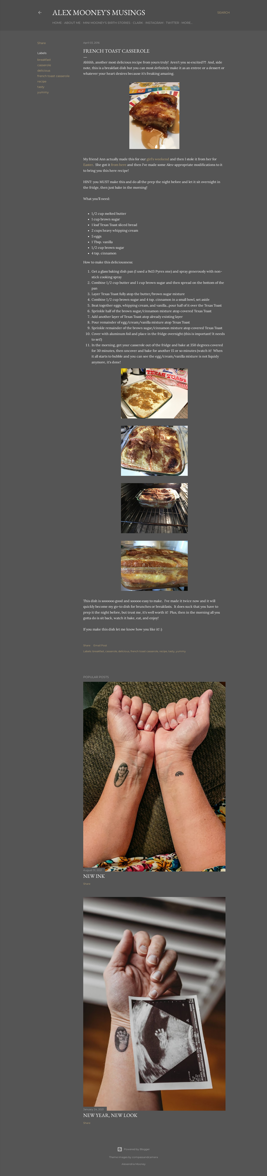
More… (187, 23)
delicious (43, 70)
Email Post (100, 645)
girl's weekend (158, 159)
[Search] (223, 13)
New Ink (94, 876)
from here (118, 165)
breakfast (44, 60)
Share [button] (41, 43)
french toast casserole (53, 76)
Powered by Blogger (133, 1149)
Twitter (172, 23)
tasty (40, 87)
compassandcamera (145, 1157)
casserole (44, 65)
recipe (41, 81)
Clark (138, 23)
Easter (88, 165)
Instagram (154, 23)
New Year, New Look (110, 1115)
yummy (43, 92)
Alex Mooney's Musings (98, 12)
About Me (72, 23)
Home (57, 23)
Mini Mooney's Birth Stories (106, 23)
